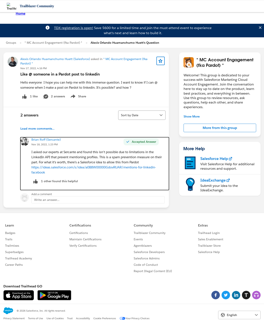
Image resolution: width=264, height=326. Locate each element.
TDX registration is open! (73, 28)
